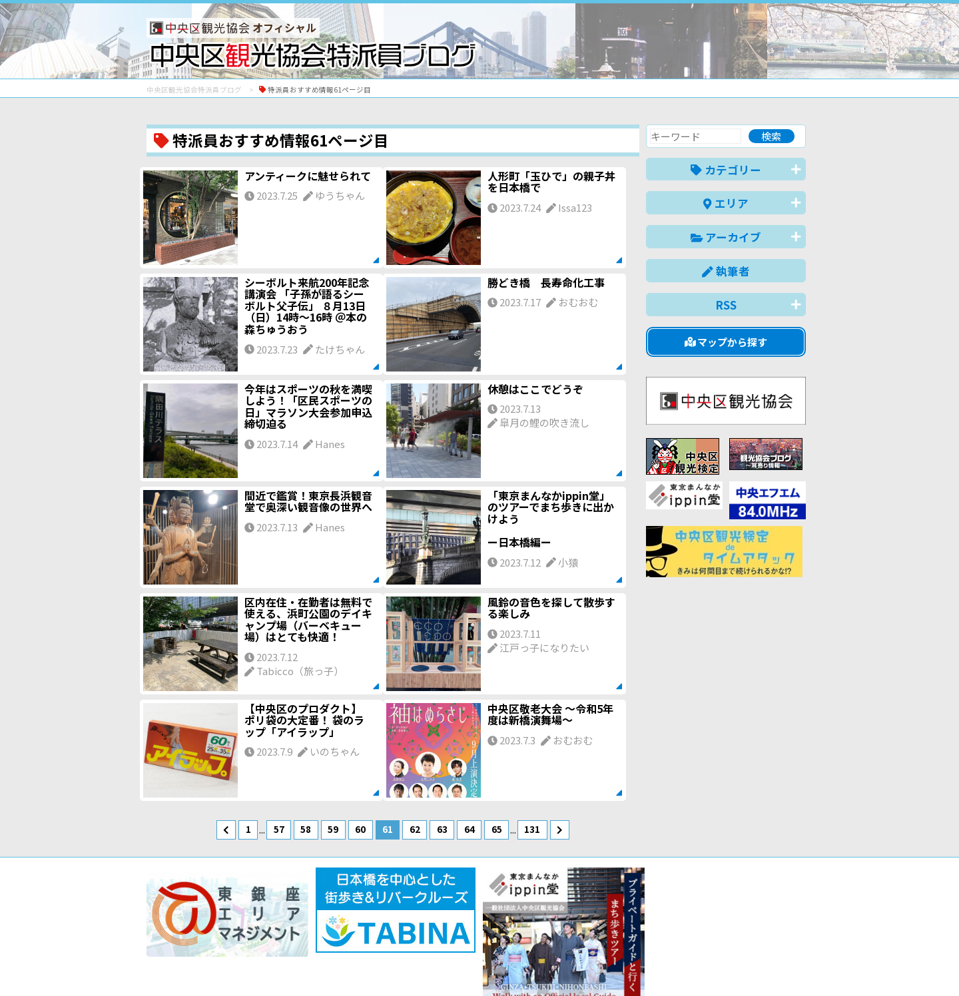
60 (360, 829)
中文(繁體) (738, 965)
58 (305, 829)
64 (469, 829)
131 (532, 829)
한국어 (791, 965)
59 (333, 829)
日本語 (576, 965)
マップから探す (726, 342)
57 (279, 829)
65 (496, 829)
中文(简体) (677, 965)
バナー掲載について (197, 938)
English (622, 965)
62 (415, 829)
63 (442, 829)
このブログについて (307, 938)
